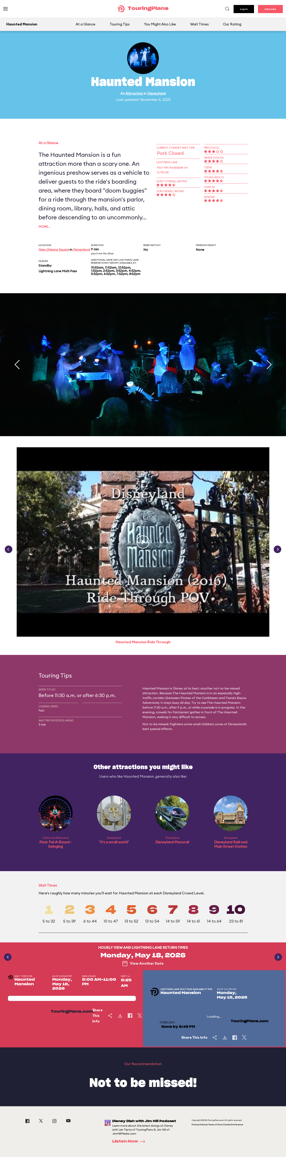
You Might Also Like (160, 24)
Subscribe (270, 9)
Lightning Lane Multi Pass (58, 271)
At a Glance (85, 24)
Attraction (134, 93)
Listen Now (130, 1141)
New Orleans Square (54, 250)
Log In (243, 9)
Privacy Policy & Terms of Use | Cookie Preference (217, 1124)
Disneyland (156, 93)
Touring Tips (120, 24)
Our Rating (232, 24)
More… (44, 227)
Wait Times (199, 24)
